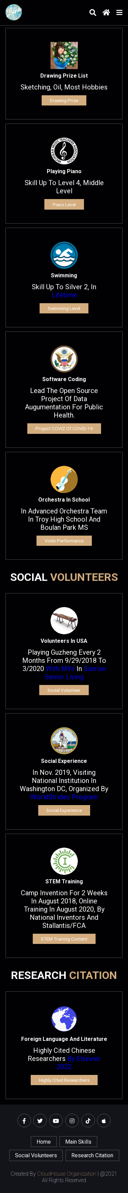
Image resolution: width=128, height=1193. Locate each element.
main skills (78, 1142)
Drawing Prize (64, 100)
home (44, 1142)
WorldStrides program (64, 797)
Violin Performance (64, 540)
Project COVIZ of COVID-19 (64, 428)
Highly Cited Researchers (64, 1080)
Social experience (64, 810)
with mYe (60, 669)
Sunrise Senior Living (75, 673)
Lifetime (64, 295)
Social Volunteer (64, 690)
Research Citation (92, 1155)
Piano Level (64, 204)
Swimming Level (64, 308)
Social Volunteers (36, 1155)
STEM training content (64, 939)
